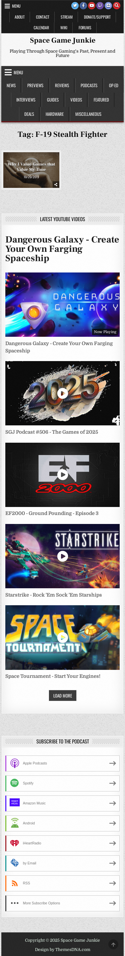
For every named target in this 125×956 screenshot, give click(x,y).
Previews (35, 85)
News (11, 85)
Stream (67, 17)
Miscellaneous (88, 114)
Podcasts (89, 85)
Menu (16, 6)
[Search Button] (116, 5)
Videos (76, 99)
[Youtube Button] (91, 5)
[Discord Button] (108, 5)
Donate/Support (97, 17)
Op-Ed (113, 85)
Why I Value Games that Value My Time (31, 167)
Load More (62, 695)
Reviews (62, 85)
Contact (42, 17)
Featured (101, 99)
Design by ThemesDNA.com (62, 949)
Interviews (25, 99)
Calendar (41, 27)
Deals (29, 114)
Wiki (63, 27)
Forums (85, 27)
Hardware (55, 114)
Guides (53, 99)
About (20, 17)
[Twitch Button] (100, 5)
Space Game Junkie (62, 40)
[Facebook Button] (83, 5)
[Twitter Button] (75, 5)
